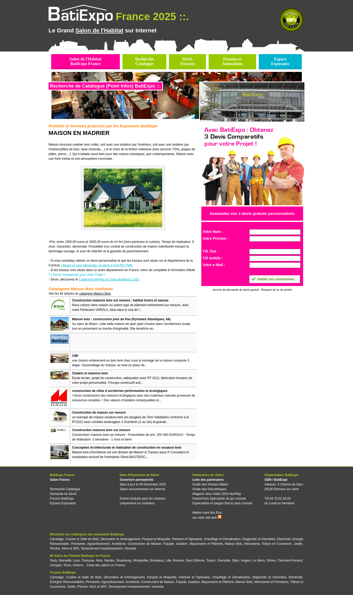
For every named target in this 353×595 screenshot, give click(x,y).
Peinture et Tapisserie (187, 539)
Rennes (178, 560)
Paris (53, 560)
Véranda (130, 548)
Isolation (182, 544)
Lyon (76, 560)
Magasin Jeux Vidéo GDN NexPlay (216, 494)
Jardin (298, 544)
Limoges (56, 565)
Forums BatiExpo (62, 498)
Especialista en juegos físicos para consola (222, 503)
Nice (99, 560)
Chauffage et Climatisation (222, 539)
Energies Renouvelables (67, 582)
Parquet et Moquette (156, 539)
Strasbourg (124, 560)
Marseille (65, 560)
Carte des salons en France (106, 565)
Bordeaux (157, 560)
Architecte (119, 544)
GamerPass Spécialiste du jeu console (219, 498)
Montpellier (140, 560)
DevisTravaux (187, 61)
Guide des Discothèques (209, 489)
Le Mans (259, 560)
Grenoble (223, 560)
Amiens (78, 565)
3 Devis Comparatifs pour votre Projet (77, 275)
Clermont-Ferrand (290, 560)
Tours (67, 565)
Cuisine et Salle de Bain (82, 539)
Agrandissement (98, 544)
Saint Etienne (195, 560)
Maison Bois (233, 544)
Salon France (59, 480)
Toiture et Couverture (277, 544)
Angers (246, 560)
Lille (168, 560)
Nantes (109, 560)
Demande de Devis (63, 494)
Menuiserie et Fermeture (271, 582)
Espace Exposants (63, 503)
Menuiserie (252, 544)
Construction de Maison (144, 544)
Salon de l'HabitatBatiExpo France (85, 61)
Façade (168, 544)
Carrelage (57, 539)
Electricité (284, 539)
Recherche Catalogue (65, 489)
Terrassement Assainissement (101, 548)
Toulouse (88, 560)
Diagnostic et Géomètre (258, 539)
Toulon (210, 560)
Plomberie (78, 544)
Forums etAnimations (232, 61)
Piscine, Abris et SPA (64, 548)
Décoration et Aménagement (120, 539)
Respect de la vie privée (276, 289)
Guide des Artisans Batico (210, 484)
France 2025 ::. (152, 16)
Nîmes (271, 560)
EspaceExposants (280, 61)
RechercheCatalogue (144, 61)
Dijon (235, 560)
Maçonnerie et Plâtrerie (206, 544)
